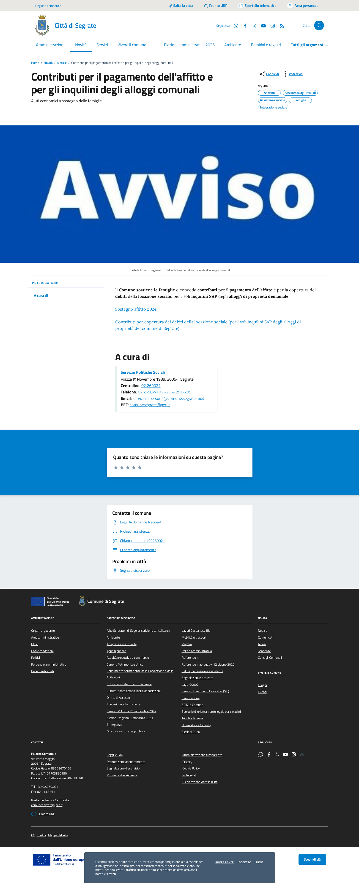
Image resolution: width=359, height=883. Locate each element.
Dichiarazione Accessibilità (200, 781)
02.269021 (151, 385)
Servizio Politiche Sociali (143, 372)
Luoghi (262, 685)
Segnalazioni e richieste (197, 677)
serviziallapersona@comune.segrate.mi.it (168, 398)
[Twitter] (252, 25)
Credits (41, 835)
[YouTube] (261, 25)
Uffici (34, 644)
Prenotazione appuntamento (126, 761)
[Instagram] (270, 25)
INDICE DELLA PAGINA (66, 283)
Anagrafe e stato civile (122, 644)
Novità (48, 62)
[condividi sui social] (269, 74)
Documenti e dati (42, 671)
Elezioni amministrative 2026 (189, 45)
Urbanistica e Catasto (196, 725)
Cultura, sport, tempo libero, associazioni (134, 690)
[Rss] (280, 25)
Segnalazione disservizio (123, 768)
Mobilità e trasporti (194, 637)
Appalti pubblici (116, 650)
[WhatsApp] (234, 25)
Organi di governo (43, 630)
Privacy (187, 761)
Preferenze (224, 862)
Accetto (244, 862)
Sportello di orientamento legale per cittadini (211, 711)
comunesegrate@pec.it (150, 405)
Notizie (62, 62)
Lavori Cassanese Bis (196, 630)
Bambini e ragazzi (266, 45)
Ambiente (232, 45)
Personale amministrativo (48, 664)
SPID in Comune (192, 704)
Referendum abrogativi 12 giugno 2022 (208, 664)
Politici (35, 657)
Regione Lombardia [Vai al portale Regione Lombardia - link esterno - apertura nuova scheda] (48, 5)
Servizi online (191, 698)
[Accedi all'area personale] (303, 5)
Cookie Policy (191, 768)
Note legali (189, 775)
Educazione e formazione (123, 704)
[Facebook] (243, 25)
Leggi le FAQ (115, 754)
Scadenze (264, 650)
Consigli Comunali (270, 657)
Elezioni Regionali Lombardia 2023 (130, 717)
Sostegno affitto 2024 (135, 309)
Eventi (262, 691)
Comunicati (265, 637)
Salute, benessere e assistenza (202, 671)
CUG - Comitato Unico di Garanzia (129, 684)
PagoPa (187, 644)
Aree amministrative (45, 637)
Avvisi (262, 644)
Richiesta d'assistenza (122, 775)
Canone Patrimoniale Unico (125, 664)
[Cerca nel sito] (319, 25)
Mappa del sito (58, 835)
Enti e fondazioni (42, 650)
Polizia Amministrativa (197, 650)
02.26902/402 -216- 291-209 (164, 392)
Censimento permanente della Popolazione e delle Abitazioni (140, 674)
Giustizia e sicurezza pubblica (126, 731)
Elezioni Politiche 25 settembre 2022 (131, 711)
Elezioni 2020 (191, 731)
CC (33, 835)
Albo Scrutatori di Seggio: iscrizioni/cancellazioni (138, 630)
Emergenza (114, 724)
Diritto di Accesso (118, 697)
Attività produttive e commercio (128, 657)
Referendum (190, 657)
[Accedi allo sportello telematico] (257, 5)
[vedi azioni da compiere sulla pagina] (292, 74)
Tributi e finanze (192, 718)
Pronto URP (43, 814)
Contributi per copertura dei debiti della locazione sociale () (208, 325)
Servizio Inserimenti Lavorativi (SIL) (205, 691)
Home (35, 62)
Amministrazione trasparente (202, 754)
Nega (260, 862)
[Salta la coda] (181, 5)
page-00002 (190, 684)
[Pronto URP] (216, 5)
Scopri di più (312, 859)
